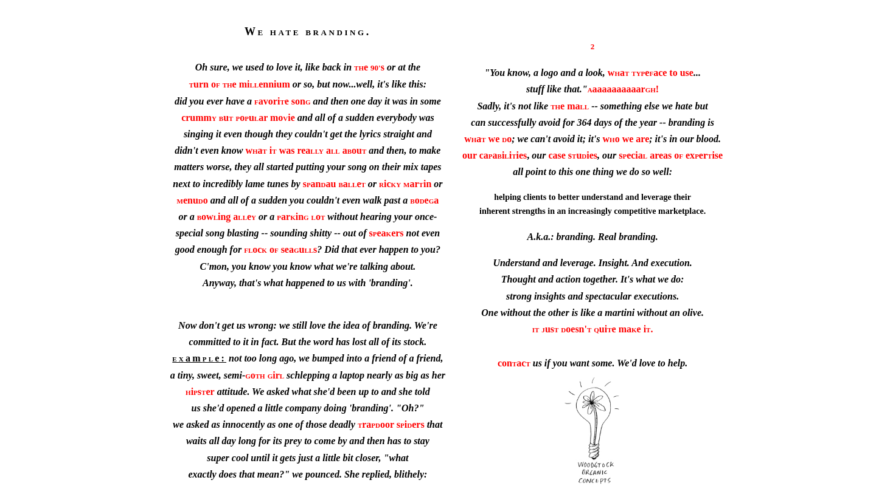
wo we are (626, 139)
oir (264, 375)
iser (200, 391)
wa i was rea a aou (305, 150)
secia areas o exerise (671, 155)
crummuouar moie (238, 117)
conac (514, 363)
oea (424, 200)
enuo (192, 200)
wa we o (488, 139)
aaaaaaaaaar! (623, 89)
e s (369, 67)
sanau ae (334, 184)
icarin (405, 184)
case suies (572, 155)
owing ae (226, 216)
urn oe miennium (239, 84)
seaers (386, 233)
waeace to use (650, 72)
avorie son (282, 101)
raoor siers (391, 424)
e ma (570, 106)
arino (301, 216)
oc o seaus (280, 249)
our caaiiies (494, 155)
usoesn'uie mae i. (592, 329)
